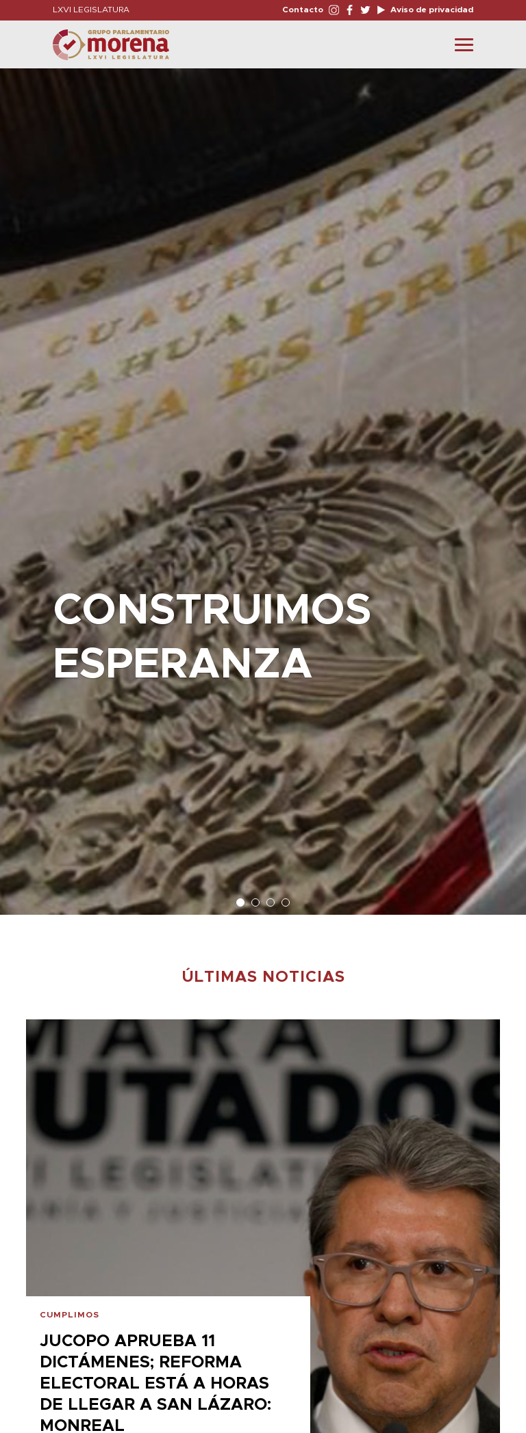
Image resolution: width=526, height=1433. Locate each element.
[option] (263, 485)
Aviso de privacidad (430, 9)
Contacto (302, 9)
